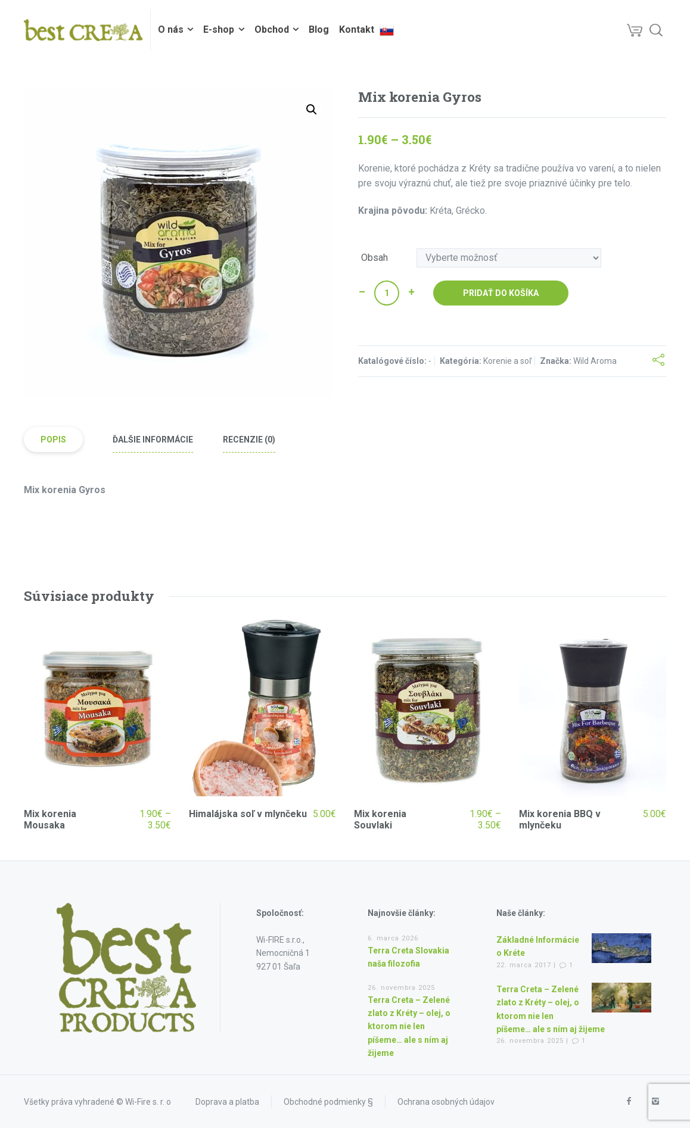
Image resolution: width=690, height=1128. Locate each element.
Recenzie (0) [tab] (249, 439)
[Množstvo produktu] (386, 293)
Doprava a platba (227, 1102)
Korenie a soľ (507, 361)
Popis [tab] (53, 439)
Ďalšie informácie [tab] (153, 439)
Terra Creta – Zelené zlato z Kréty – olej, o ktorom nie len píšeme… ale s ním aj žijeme (409, 1026)
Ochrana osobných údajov (446, 1102)
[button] (311, 109)
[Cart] (634, 30)
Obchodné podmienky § (328, 1102)
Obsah (374, 258)
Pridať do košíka (501, 293)
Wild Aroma (595, 361)
